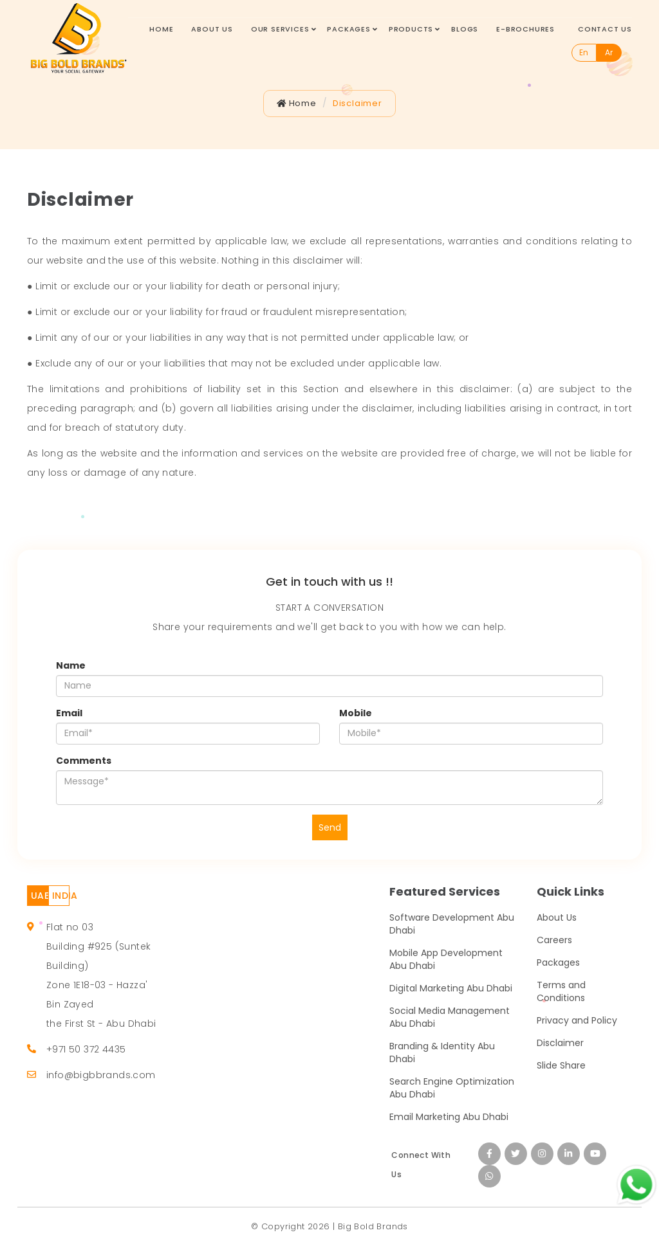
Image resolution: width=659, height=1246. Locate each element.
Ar (609, 52)
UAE (39, 895)
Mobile (355, 713)
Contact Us (605, 29)
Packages (348, 29)
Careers (554, 940)
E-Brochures (525, 29)
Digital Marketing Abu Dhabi (450, 988)
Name (71, 665)
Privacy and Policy (577, 1020)
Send (330, 827)
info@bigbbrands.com (101, 1075)
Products (411, 29)
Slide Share (561, 1065)
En (583, 52)
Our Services (280, 29)
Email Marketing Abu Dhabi (448, 1116)
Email (69, 713)
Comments (83, 760)
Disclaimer (357, 103)
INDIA (61, 895)
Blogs (464, 29)
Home (161, 29)
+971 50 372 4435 (85, 1049)
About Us (211, 29)
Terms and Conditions (561, 991)
